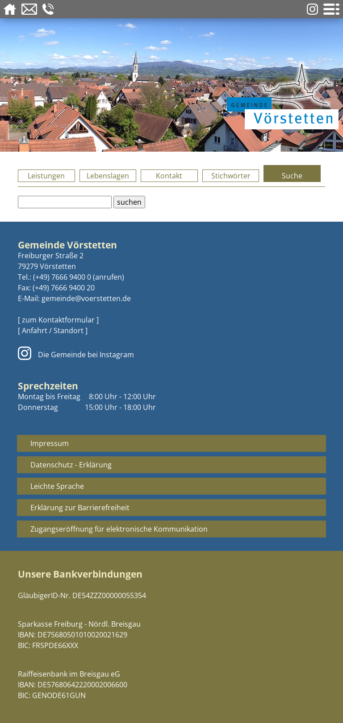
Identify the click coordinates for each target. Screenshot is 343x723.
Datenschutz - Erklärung (71, 465)
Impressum (49, 443)
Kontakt (169, 176)
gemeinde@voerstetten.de (86, 298)
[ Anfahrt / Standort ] (53, 330)
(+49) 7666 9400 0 (62, 277)
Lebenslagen (108, 176)
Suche (292, 176)
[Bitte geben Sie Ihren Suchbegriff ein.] (65, 202)
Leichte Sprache (57, 486)
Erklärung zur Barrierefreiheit (80, 507)
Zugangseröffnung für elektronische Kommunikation (119, 529)
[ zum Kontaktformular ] (58, 320)
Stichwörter (231, 176)
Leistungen (46, 176)
